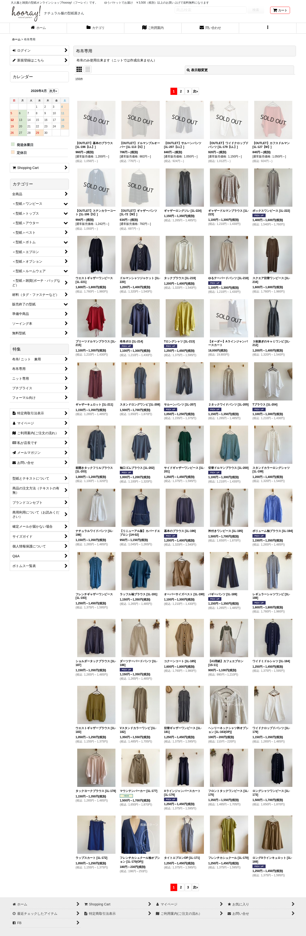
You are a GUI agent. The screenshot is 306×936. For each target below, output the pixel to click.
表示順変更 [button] (197, 70)
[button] (267, 28)
